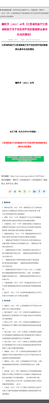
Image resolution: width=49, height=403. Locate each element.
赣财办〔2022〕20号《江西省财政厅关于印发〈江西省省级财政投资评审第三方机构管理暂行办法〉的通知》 (22, 364)
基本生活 (9, 184)
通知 (16, 184)
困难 (45, 180)
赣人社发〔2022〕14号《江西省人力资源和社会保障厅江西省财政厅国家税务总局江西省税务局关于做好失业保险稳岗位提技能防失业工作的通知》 (22, 335)
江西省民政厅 (24, 180)
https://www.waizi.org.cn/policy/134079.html (27, 176)
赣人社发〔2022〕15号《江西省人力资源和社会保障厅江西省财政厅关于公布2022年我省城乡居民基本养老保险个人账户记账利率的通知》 (22, 345)
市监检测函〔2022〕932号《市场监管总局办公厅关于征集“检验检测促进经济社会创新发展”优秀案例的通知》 (21, 286)
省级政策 (34, 10)
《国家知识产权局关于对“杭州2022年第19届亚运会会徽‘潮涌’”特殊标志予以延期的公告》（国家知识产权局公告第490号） (21, 243)
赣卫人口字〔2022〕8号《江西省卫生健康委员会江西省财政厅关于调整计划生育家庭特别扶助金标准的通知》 (21, 325)
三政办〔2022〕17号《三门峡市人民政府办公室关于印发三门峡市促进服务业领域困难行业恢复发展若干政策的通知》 (22, 391)
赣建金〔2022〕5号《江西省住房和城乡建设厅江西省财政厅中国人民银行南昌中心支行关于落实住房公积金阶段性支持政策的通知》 (21, 355)
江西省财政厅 (37, 180)
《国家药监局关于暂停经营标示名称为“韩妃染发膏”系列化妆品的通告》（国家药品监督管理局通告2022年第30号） (20, 263)
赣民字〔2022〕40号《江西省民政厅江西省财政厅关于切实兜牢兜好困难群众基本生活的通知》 (24, 13)
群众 (3, 184)
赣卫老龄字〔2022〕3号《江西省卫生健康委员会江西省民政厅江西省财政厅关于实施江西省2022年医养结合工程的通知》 (21, 315)
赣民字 (15, 180)
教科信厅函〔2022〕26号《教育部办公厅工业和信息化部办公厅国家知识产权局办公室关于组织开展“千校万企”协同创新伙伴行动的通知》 (22, 211)
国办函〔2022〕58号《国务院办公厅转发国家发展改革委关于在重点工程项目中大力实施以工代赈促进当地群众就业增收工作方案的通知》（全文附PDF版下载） (22, 374)
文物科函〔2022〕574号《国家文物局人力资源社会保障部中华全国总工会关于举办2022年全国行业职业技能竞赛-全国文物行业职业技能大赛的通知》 (21, 227)
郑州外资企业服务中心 (21, 10)
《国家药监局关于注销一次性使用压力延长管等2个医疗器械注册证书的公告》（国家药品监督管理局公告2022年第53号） (21, 253)
